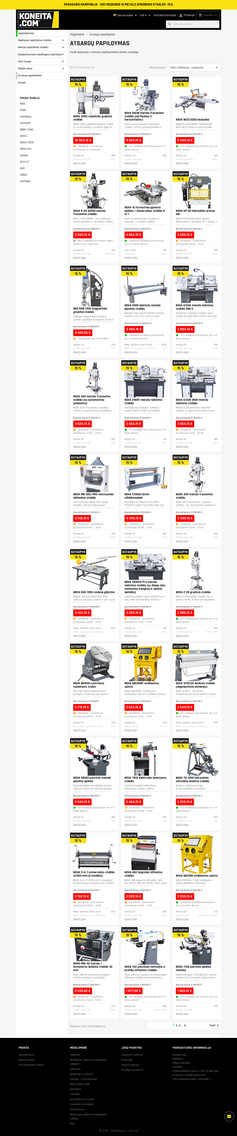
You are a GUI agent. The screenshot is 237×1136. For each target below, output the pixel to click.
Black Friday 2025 (80, 1084)
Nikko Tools (26, 129)
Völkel (23, 175)
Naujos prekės (27, 1060)
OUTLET (25, 162)
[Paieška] (192, 24)
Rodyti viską (79, 163)
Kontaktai (75, 1089)
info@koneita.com (195, 1075)
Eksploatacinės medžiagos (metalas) (39, 54)
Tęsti (214, 1025)
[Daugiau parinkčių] (229, 1116)
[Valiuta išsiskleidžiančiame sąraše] (146, 15)
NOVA (23, 136)
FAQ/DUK (75, 1094)
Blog (72, 1123)
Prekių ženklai (30, 98)
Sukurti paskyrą (130, 1065)
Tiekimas (75, 1055)
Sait (22, 168)
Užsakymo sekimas (132, 1055)
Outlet (22, 82)
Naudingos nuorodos (82, 1074)
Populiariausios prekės (31, 1065)
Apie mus (75, 1069)
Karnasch (25, 123)
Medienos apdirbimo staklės (34, 40)
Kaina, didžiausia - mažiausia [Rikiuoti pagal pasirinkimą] (194, 67)
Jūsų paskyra (131, 1048)
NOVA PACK (27, 142)
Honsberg (25, 117)
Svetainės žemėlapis (82, 1104)
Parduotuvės (77, 1109)
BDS (22, 104)
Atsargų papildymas (30, 75)
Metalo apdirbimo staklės (33, 47)
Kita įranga (24, 61)
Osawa (24, 155)
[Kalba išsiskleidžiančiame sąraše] (125, 15)
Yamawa (25, 181)
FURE (23, 110)
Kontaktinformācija (165, 15)
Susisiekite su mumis (82, 1099)
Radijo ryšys (25, 68)
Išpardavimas (26, 33)
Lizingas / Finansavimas (83, 1079)
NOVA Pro (25, 149)
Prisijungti (126, 1060)
